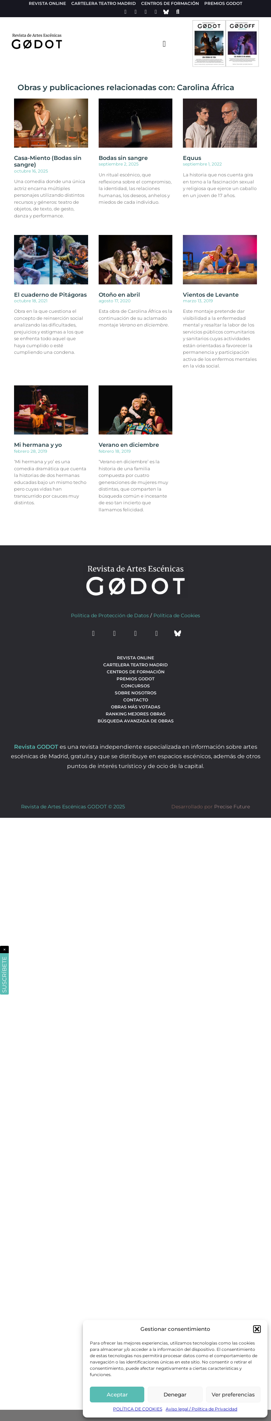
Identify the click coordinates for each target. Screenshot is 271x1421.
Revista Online (47, 3)
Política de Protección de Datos (110, 615)
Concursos (135, 685)
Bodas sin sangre (123, 158)
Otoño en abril (119, 294)
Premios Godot (223, 3)
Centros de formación (170, 3)
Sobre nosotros (136, 692)
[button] (256, 1329)
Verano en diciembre (129, 445)
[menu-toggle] (164, 43)
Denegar (175, 1394)
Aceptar (117, 1394)
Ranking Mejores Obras (136, 713)
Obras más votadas (135, 706)
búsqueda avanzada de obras (136, 720)
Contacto (135, 699)
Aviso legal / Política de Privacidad (201, 1409)
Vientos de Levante (211, 294)
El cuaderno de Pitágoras (50, 294)
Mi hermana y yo (38, 445)
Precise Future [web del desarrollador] (232, 806)
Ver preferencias (233, 1394)
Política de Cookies (176, 615)
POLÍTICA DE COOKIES (137, 1409)
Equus (192, 158)
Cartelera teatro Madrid (103, 3)
